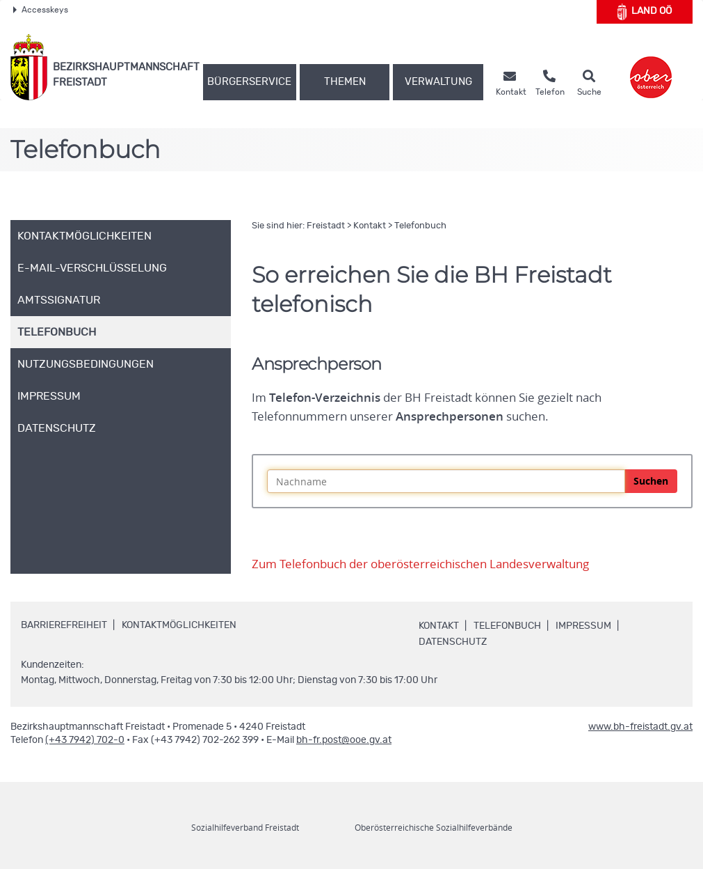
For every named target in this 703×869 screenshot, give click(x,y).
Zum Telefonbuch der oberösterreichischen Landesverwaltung (420, 564)
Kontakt (369, 225)
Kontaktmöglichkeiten (179, 625)
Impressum (583, 626)
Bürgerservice (249, 82)
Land (644, 11)
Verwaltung (438, 82)
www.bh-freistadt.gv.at (640, 727)
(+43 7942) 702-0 (84, 740)
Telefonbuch (420, 225)
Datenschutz (453, 642)
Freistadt (326, 225)
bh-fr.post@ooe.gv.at (343, 740)
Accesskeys (40, 10)
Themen (345, 82)
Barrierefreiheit (64, 625)
